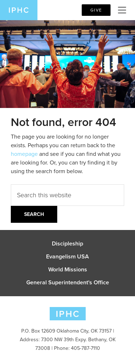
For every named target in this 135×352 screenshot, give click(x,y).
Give (96, 10)
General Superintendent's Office (67, 282)
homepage (24, 154)
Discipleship (67, 244)
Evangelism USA (67, 257)
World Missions (67, 269)
